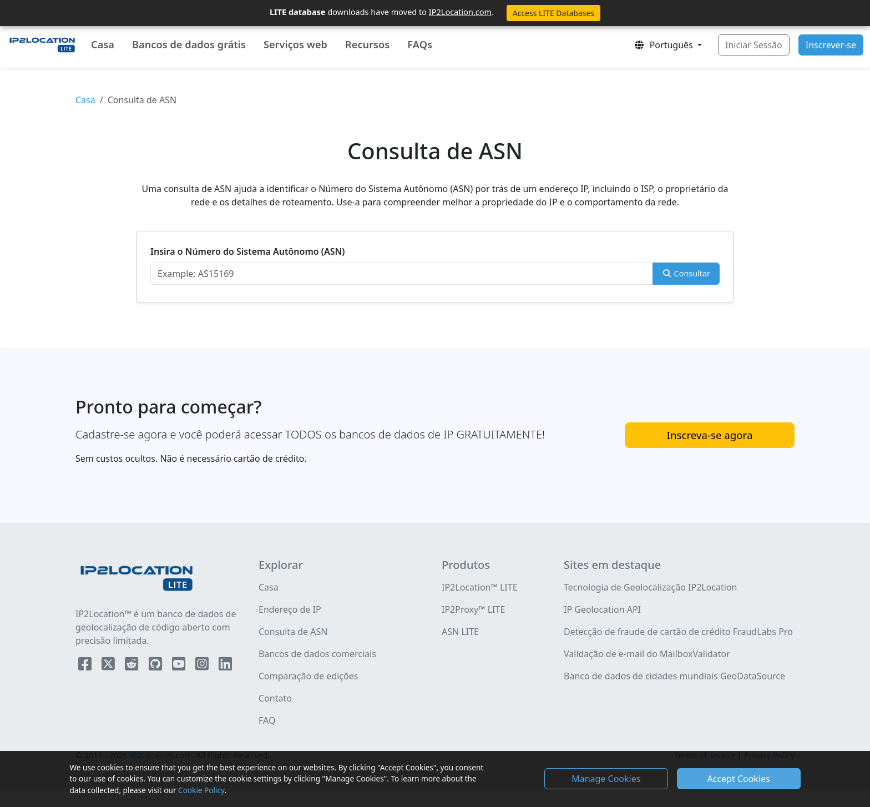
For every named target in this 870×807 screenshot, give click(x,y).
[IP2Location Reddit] (132, 666)
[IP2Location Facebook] (86, 666)
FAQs (419, 44)
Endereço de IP (290, 609)
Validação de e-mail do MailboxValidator (647, 654)
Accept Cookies (738, 779)
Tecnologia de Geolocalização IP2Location (650, 587)
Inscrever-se (831, 45)
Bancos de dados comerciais (317, 654)
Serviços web (295, 44)
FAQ (267, 720)
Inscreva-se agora (710, 435)
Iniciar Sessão (753, 45)
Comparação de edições (308, 676)
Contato (275, 698)
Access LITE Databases (553, 13)
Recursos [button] (367, 44)
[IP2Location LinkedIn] (225, 666)
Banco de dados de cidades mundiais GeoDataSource (674, 676)
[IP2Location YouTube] (179, 666)
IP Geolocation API (602, 609)
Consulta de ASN (293, 632)
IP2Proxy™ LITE (473, 609)
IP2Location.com (460, 11)
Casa (102, 44)
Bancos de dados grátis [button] (189, 44)
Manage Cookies (605, 779)
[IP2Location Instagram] (203, 666)
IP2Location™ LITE (480, 587)
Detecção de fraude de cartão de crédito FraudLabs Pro (678, 632)
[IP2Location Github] (156, 666)
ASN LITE (460, 632)
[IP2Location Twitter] (109, 666)
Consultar (686, 273)
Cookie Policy (201, 790)
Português (664, 45)
